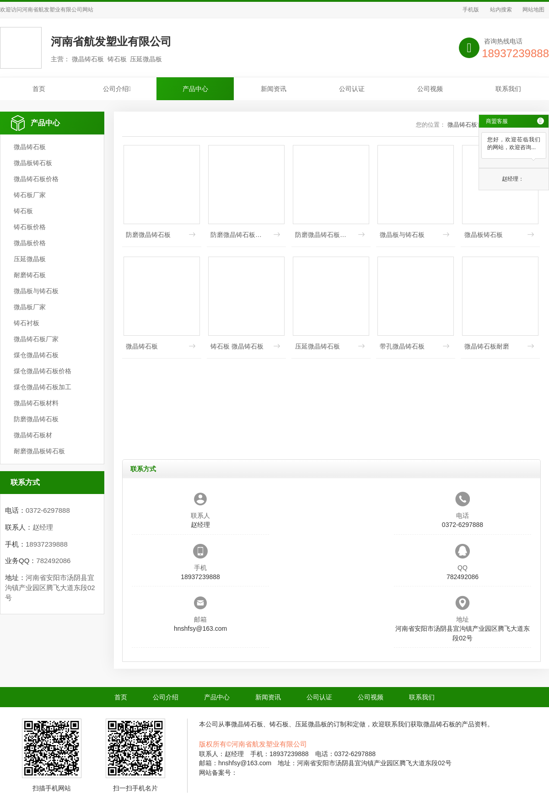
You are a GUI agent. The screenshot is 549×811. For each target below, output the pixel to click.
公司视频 (430, 88)
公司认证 (352, 88)
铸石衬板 (26, 323)
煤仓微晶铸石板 (36, 355)
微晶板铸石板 (33, 162)
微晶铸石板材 (33, 435)
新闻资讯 (273, 88)
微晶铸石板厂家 (36, 339)
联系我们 (508, 88)
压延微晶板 (30, 259)
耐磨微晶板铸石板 (39, 451)
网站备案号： (218, 772)
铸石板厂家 (30, 195)
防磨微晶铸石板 (36, 419)
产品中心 (195, 88)
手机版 (471, 9)
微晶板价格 (30, 243)
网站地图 (533, 9)
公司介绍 (117, 88)
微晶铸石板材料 (36, 403)
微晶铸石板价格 (36, 179)
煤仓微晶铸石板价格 (42, 371)
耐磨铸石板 (30, 275)
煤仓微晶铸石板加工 (42, 387)
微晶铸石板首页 (468, 124)
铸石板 (23, 211)
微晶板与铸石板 (36, 291)
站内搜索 (501, 9)
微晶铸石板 (30, 146)
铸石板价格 (30, 227)
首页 (38, 88)
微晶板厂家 (30, 307)
